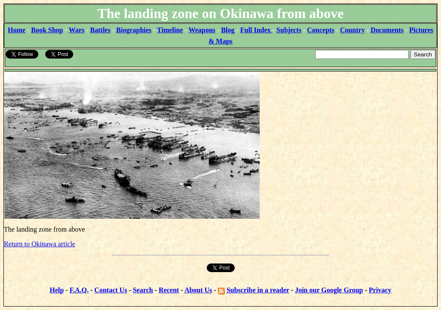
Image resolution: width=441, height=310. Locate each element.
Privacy (380, 290)
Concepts (320, 30)
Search (143, 290)
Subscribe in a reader (258, 290)
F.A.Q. (78, 290)
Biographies (134, 30)
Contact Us (110, 290)
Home (16, 30)
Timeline (170, 30)
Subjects (288, 30)
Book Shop (47, 30)
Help (57, 290)
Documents (387, 30)
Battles (100, 30)
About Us (198, 290)
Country (352, 30)
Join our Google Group (329, 290)
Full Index (256, 30)
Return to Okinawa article (39, 244)
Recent (169, 290)
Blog (227, 30)
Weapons (202, 30)
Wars (76, 30)
